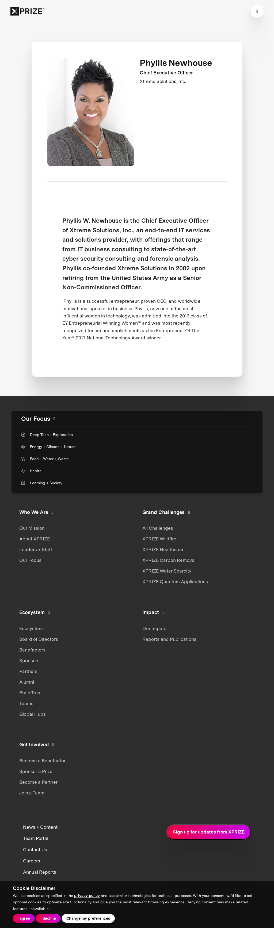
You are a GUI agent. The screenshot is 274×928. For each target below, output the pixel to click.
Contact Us (35, 849)
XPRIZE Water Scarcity (166, 571)
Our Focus (30, 560)
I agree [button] (23, 918)
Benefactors (32, 650)
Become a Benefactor (42, 760)
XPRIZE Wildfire (159, 538)
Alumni (26, 682)
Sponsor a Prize (35, 771)
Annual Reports (39, 872)
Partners (28, 671)
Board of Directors (38, 639)
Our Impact (154, 628)
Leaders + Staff (35, 549)
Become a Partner (38, 782)
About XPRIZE (34, 538)
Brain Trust (30, 692)
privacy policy (87, 895)
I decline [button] (48, 918)
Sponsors (29, 660)
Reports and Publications (169, 639)
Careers (31, 860)
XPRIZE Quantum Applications (175, 581)
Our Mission (32, 528)
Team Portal (35, 838)
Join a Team (31, 793)
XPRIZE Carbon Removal (169, 560)
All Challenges (157, 528)
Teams (26, 703)
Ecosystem (31, 628)
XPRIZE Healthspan (163, 549)
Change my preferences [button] (88, 918)
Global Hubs (32, 714)
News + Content (40, 827)
